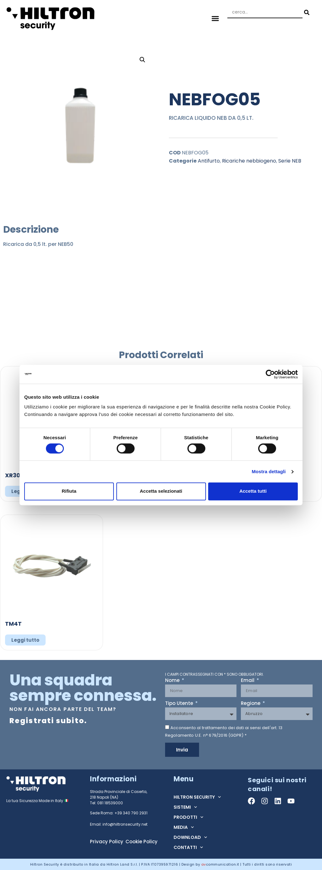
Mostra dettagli (269, 471)
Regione (251, 704)
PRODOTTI (188, 817)
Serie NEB (289, 160)
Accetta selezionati (161, 491)
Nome (173, 681)
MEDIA (184, 827)
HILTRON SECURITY (197, 797)
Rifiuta (69, 491)
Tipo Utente (179, 704)
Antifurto (209, 160)
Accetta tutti (253, 491)
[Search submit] (306, 12)
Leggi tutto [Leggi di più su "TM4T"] (25, 640)
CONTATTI (188, 847)
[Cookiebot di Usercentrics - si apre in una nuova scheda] (270, 374)
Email (248, 681)
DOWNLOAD (190, 837)
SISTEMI (185, 807)
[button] (215, 18)
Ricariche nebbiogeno (249, 160)
